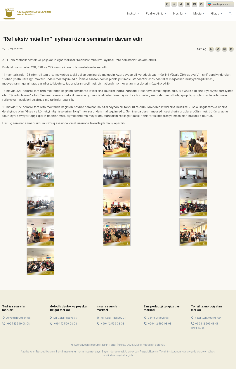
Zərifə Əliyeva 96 (156, 317)
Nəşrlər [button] (178, 13)
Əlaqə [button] (215, 13)
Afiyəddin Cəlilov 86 (16, 317)
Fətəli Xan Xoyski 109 (206, 317)
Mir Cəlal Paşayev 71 (63, 317)
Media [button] (197, 13)
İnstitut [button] (131, 13)
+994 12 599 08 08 (16, 323)
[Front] (26, 13)
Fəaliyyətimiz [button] (155, 13)
